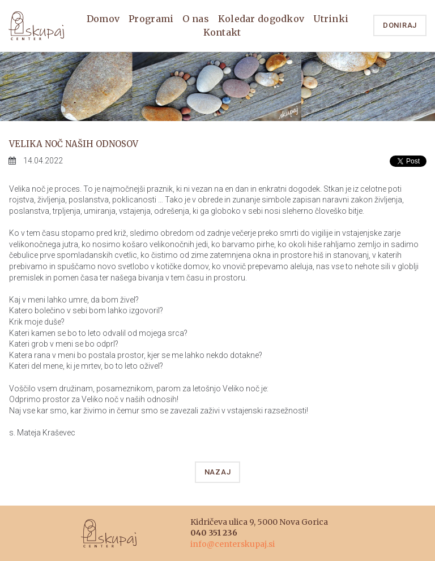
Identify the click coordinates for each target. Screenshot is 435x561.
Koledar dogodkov (261, 18)
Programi (151, 18)
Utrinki (330, 18)
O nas (195, 18)
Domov (103, 18)
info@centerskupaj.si (232, 544)
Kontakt (222, 32)
